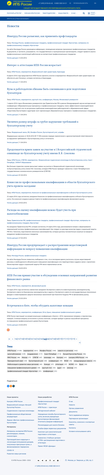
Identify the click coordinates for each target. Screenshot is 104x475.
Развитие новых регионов (16, 454)
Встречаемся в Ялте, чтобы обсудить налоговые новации (40, 305)
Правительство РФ (18, 220)
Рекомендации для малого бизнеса (51, 425)
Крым (49, 312)
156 (15, 339)
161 (31, 339)
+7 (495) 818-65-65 (45, 3)
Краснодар (61, 72)
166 (47, 339)
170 (60, 339)
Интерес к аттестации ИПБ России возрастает (34, 65)
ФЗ (29, 132)
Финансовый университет (68, 99)
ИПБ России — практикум (47, 407)
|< (9, 339)
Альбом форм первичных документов (52, 428)
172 (67, 339)
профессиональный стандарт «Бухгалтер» (62, 43)
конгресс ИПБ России (76, 357)
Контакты (72, 428)
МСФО (71, 364)
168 (54, 339)
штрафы (61, 132)
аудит (59, 368)
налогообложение (14, 354)
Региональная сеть (80, 3)
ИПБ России (11, 18)
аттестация (59, 364)
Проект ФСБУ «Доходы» (46, 446)
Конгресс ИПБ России (15, 401)
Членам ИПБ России (32, 13)
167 (51, 339)
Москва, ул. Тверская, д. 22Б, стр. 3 (79, 460)
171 (63, 339)
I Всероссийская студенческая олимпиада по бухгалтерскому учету (62, 160)
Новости (72, 405)
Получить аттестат (15, 13)
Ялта (44, 312)
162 (35, 339)
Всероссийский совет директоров (44, 72)
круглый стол (37, 99)
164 (41, 339)
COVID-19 (10, 450)
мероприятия (26, 72)
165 (44, 339)
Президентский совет (15, 361)
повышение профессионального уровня (66, 312)
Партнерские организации (78, 418)
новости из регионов (65, 350)
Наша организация (22, 18)
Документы (73, 412)
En (95, 3)
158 (22, 339)
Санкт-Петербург (50, 354)
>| (79, 342)
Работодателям (50, 13)
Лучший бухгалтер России (72, 354)
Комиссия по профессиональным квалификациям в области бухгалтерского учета (62, 192)
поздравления (32, 354)
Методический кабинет (46, 411)
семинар (70, 368)
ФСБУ (66, 361)
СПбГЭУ (24, 160)
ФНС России (11, 357)
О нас (74, 13)
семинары (47, 357)
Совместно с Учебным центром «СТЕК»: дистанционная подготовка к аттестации (51, 440)
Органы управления (76, 408)
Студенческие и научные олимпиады (20, 411)
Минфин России (36, 132)
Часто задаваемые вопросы (79, 415)
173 (70, 339)
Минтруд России (18, 43)
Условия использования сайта (80, 431)
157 (19, 339)
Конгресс (60, 357)
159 (25, 339)
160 (28, 339)
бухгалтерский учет (50, 132)
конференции (48, 371)
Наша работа (64, 13)
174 (73, 339)
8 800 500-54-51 (61, 3)
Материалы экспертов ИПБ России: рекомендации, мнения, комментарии (20, 433)
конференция (47, 99)
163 (38, 339)
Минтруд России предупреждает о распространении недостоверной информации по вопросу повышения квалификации (47, 247)
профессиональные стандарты (35, 43)
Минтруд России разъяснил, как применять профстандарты (42, 36)
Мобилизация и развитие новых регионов (23, 364)
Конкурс (47, 364)
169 (57, 339)
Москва (56, 99)
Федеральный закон (19, 132)
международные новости (83, 361)
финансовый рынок (39, 286)
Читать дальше (12, 58)
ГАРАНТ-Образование (23, 162)
